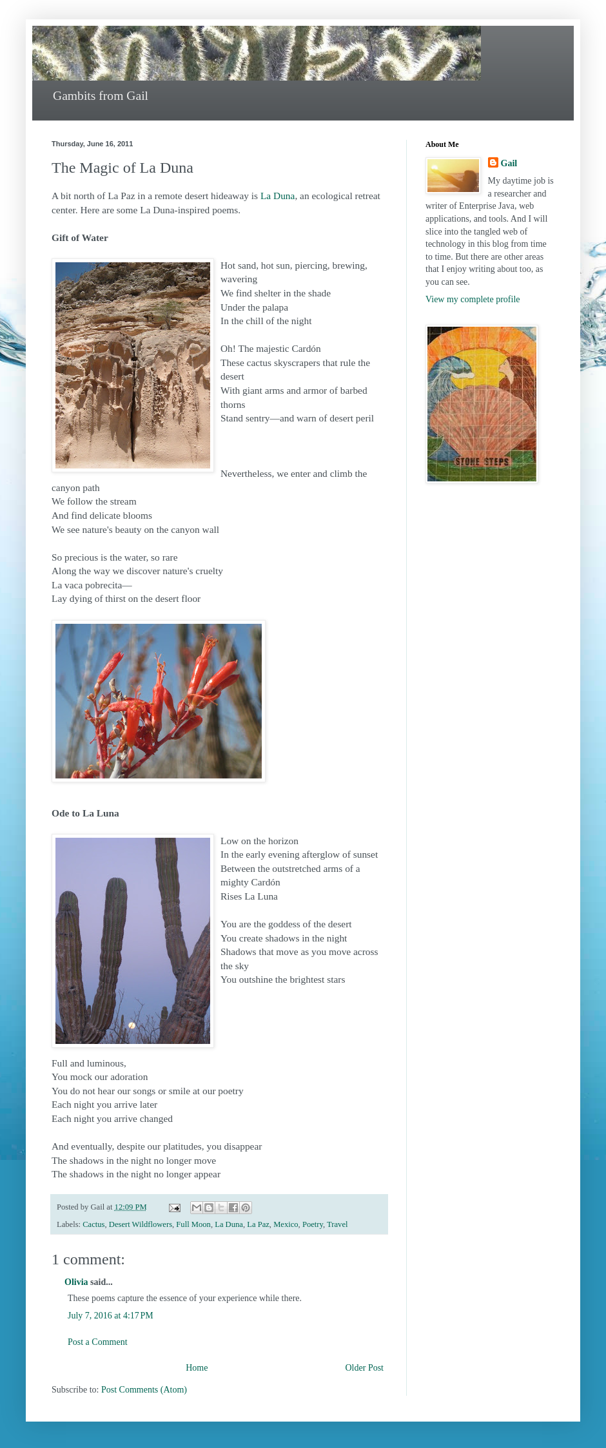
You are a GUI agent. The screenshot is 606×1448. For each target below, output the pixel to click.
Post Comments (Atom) (144, 1390)
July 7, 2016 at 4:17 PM (110, 1315)
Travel (337, 1224)
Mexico (285, 1224)
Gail (509, 163)
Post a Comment (98, 1342)
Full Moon (193, 1224)
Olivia (76, 1282)
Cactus (93, 1224)
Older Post (365, 1368)
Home (197, 1368)
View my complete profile (472, 299)
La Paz (258, 1224)
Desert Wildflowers (140, 1224)
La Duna (277, 195)
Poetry (312, 1224)
